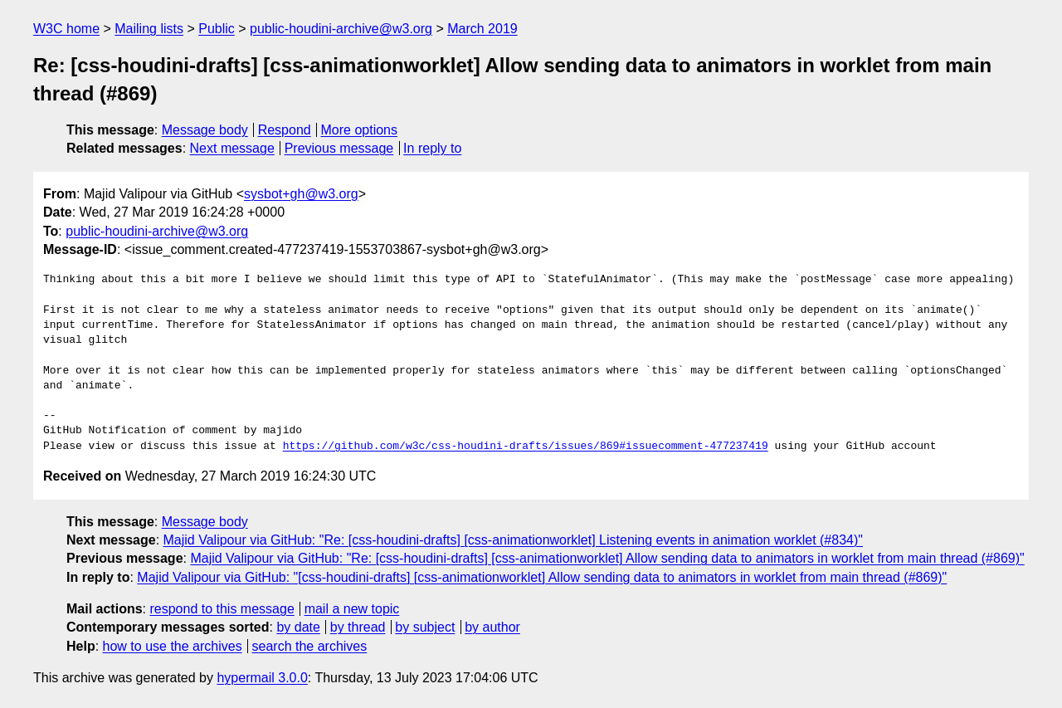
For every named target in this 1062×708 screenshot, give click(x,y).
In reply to (432, 148)
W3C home (66, 29)
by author (492, 627)
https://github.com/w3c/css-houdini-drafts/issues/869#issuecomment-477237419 (525, 446)
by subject (425, 627)
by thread (358, 627)
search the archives (310, 646)
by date (297, 627)
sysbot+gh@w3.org (301, 194)
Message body (205, 130)
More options (359, 130)
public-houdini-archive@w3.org (341, 29)
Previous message (339, 148)
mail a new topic (352, 609)
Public (216, 29)
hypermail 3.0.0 (262, 678)
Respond (284, 130)
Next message (232, 148)
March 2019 (482, 29)
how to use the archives (172, 646)
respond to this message (221, 609)
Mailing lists (148, 29)
